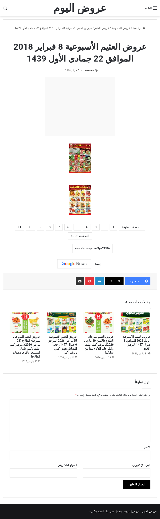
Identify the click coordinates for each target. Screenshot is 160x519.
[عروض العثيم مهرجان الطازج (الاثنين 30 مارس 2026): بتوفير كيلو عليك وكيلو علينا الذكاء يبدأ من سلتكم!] (98, 322)
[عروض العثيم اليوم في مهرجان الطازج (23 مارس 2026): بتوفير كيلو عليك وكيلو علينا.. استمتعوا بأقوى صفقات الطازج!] (25, 322)
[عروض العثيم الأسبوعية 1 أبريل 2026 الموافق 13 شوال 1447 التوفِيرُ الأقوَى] (135, 322)
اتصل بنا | (110, 511)
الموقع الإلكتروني (67, 465)
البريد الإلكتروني (141, 465)
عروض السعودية (120, 28)
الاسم (147, 447)
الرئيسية (139, 28)
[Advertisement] (80, 106)
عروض (136, 511)
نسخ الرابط (59, 248)
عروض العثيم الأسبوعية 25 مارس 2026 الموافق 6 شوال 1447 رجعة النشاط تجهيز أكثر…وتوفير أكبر (62, 344)
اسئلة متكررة (97, 511)
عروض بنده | (123, 511)
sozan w (89, 70)
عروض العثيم (101, 28)
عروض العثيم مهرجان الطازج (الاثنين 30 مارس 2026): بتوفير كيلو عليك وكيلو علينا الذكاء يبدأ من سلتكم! (99, 344)
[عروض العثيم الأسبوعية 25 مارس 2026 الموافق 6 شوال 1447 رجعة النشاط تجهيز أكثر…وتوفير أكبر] (61, 322)
